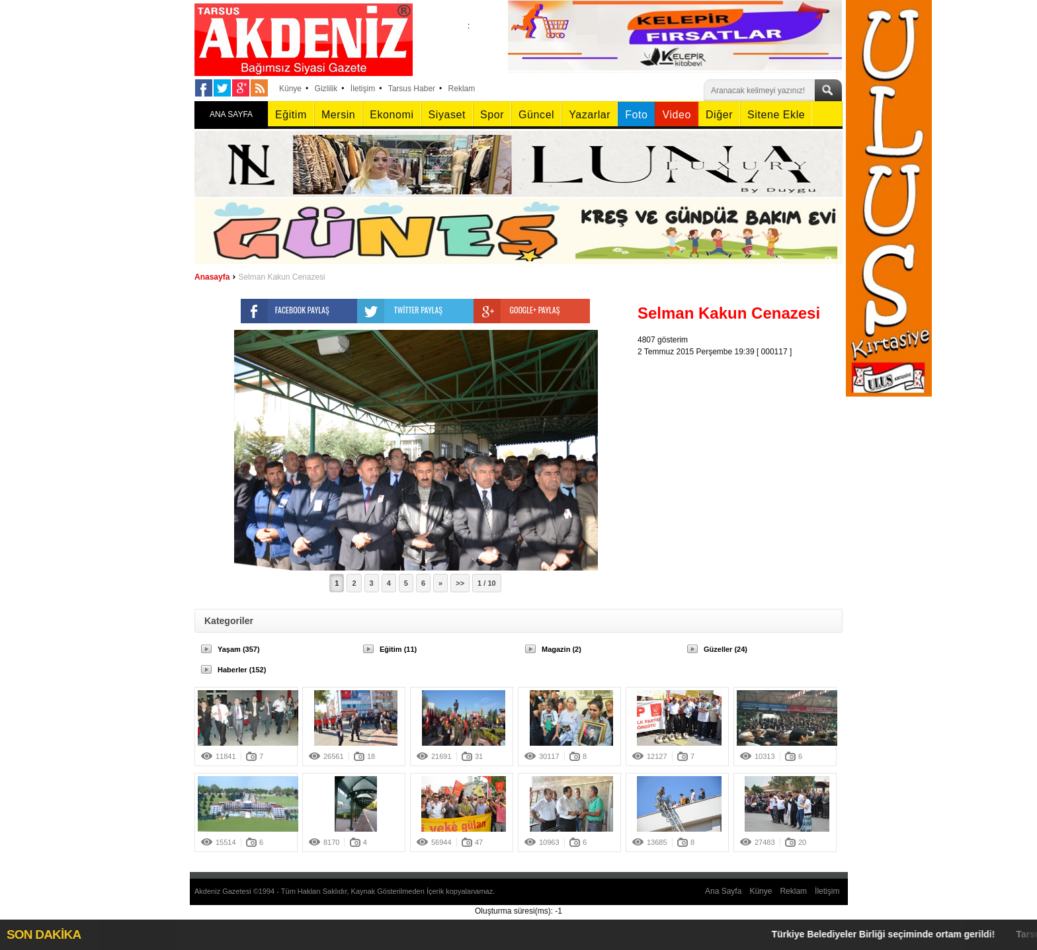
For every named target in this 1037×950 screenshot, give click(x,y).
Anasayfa (211, 277)
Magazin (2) (561, 649)
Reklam (462, 88)
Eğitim (291, 114)
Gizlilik (326, 88)
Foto (636, 114)
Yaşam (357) (239, 649)
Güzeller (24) (725, 649)
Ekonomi (391, 114)
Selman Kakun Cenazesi (281, 277)
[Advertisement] (743, 440)
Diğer (719, 114)
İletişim (363, 88)
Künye (290, 88)
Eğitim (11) (398, 649)
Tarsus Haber (411, 88)
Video (676, 114)
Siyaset (447, 114)
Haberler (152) (242, 670)
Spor (492, 114)
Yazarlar (589, 114)
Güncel (536, 114)
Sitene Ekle (776, 114)
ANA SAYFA (231, 114)
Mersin (338, 114)
